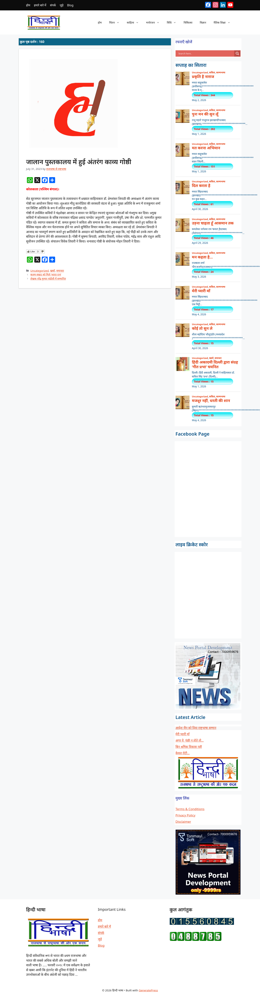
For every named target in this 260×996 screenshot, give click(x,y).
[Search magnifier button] (237, 53)
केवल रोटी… (183, 753)
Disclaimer (183, 821)
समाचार (60, 270)
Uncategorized (39, 270)
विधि (173, 22)
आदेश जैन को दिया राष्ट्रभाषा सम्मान (196, 728)
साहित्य (134, 22)
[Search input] (205, 53)
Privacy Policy (185, 815)
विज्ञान (203, 22)
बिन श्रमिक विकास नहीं (189, 747)
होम (28, 5)
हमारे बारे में (40, 5)
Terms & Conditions (190, 809)
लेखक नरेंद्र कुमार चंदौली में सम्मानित (48, 278)
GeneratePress (148, 990)
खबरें (52, 270)
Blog (70, 5)
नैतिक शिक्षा (224, 22)
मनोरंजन (154, 22)
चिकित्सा (188, 22)
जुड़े (61, 5)
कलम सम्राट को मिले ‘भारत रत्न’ (45, 274)
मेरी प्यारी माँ (183, 734)
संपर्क (53, 5)
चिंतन (116, 22)
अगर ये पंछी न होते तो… (190, 740)
